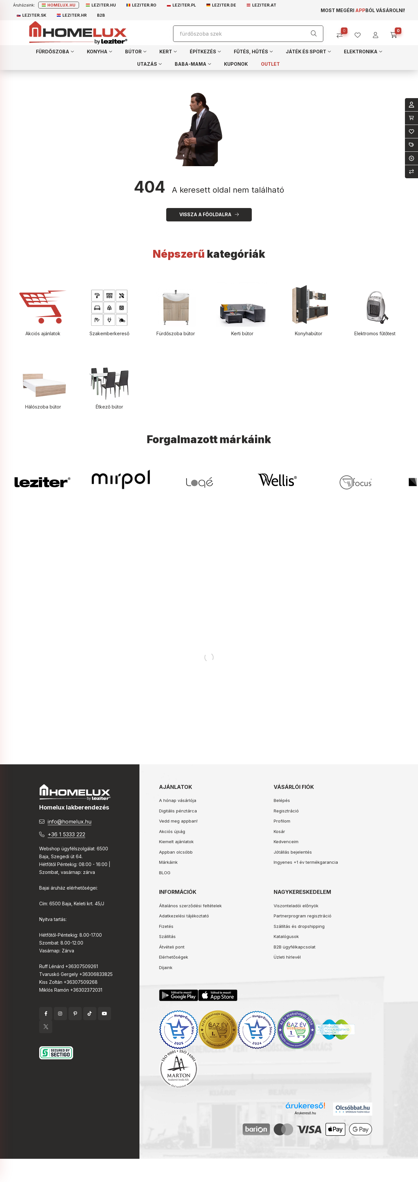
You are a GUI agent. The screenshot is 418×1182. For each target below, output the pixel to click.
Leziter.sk (31, 15)
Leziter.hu (101, 5)
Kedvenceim (286, 841)
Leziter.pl (181, 5)
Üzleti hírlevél (287, 957)
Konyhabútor (308, 333)
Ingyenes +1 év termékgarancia (306, 862)
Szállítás (167, 936)
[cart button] (396, 33)
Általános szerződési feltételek (190, 905)
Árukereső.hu (305, 1113)
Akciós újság (172, 831)
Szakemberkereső (109, 333)
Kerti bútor (242, 333)
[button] (54, 51)
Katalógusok (286, 936)
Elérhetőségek (173, 957)
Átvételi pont (172, 946)
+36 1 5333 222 (66, 834)
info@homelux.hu (69, 821)
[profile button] (360, 33)
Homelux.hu (58, 5)
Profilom (282, 821)
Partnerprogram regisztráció (302, 915)
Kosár (279, 831)
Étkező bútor (109, 406)
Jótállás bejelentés (293, 852)
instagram (60, 1013)
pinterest (75, 1013)
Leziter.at (261, 5)
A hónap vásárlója (177, 800)
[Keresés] (313, 33)
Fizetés (166, 926)
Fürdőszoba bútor (175, 333)
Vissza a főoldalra (205, 214)
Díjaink (165, 967)
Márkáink (168, 862)
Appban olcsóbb (176, 852)
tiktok (89, 1013)
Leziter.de (221, 5)
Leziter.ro (141, 5)
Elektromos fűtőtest (374, 333)
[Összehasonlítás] (342, 33)
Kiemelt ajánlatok (176, 841)
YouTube (104, 1013)
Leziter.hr (72, 15)
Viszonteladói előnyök (296, 905)
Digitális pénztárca (178, 810)
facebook (45, 1013)
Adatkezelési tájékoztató (184, 915)
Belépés (282, 800)
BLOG (164, 872)
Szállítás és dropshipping (299, 926)
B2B (101, 15)
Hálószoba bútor (43, 406)
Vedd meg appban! (178, 821)
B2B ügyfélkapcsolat (294, 946)
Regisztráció (286, 810)
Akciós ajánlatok (42, 333)
